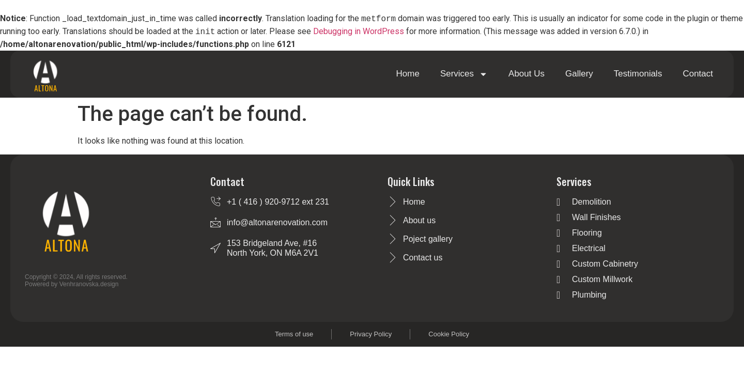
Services (464, 74)
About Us (526, 74)
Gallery (579, 74)
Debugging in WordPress (358, 32)
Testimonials (638, 74)
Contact (698, 74)
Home (408, 74)
